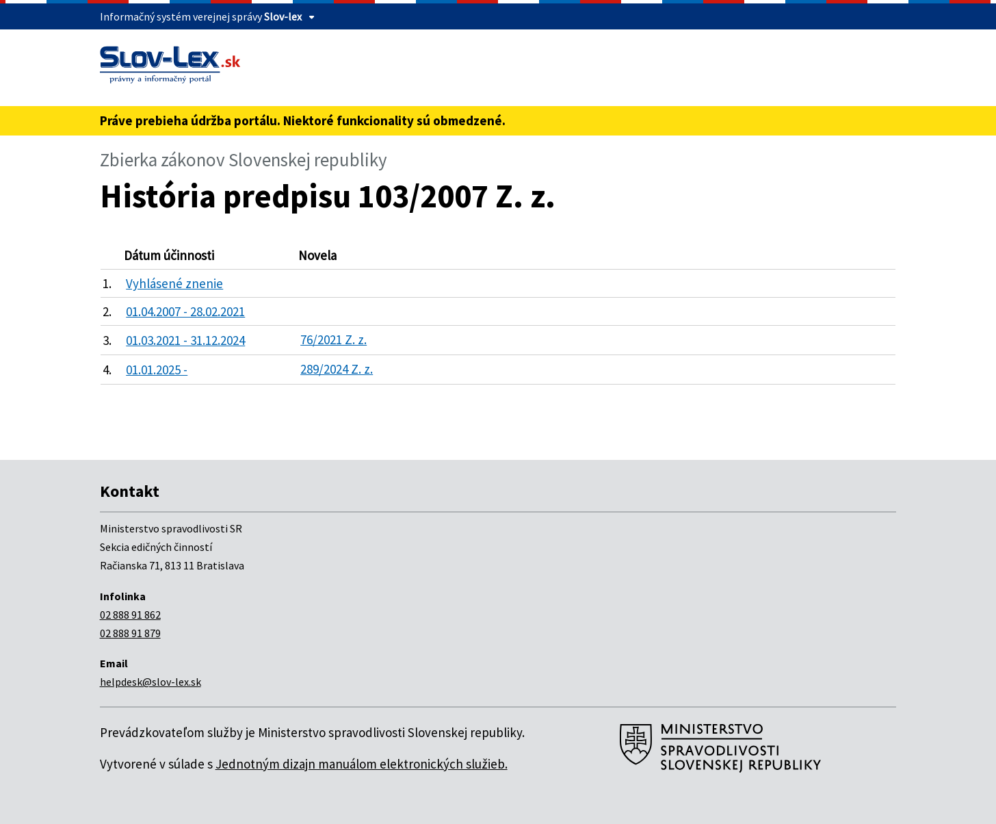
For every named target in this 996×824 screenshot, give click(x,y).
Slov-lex (283, 16)
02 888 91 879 (130, 633)
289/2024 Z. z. (336, 369)
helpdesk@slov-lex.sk (150, 681)
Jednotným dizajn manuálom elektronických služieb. (361, 764)
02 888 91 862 (130, 614)
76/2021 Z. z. (333, 339)
